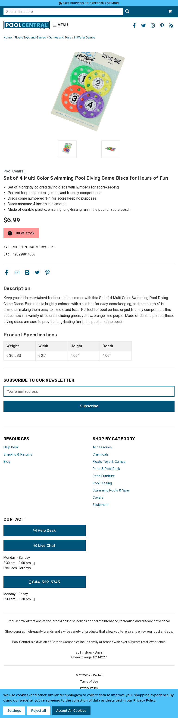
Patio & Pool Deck (106, 469)
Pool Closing (102, 483)
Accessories (102, 447)
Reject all (38, 710)
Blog (6, 462)
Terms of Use (89, 681)
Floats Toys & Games (109, 462)
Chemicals (101, 454)
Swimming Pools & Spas (111, 490)
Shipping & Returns (17, 454)
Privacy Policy (89, 688)
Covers (98, 497)
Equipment (101, 505)
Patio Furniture (104, 476)
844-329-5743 (44, 582)
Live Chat (45, 545)
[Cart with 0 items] (170, 11)
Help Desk (11, 447)
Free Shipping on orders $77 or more (89, 3)
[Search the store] (127, 11)
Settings (14, 710)
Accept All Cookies (71, 710)
